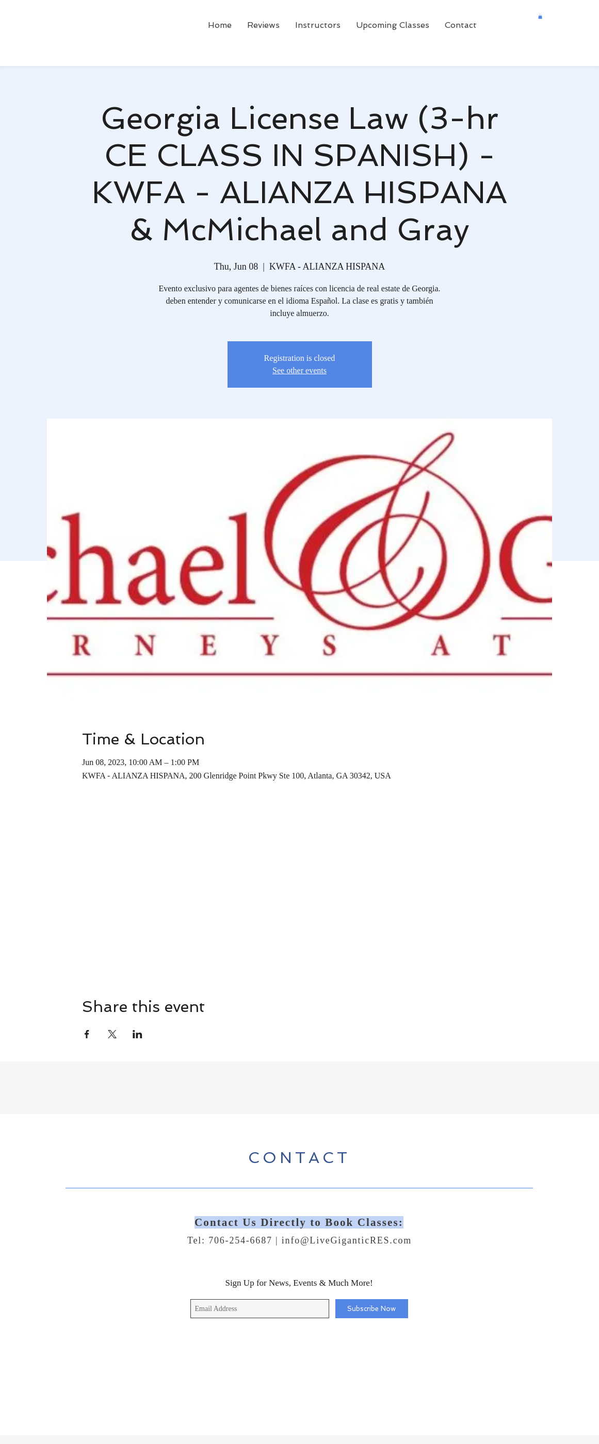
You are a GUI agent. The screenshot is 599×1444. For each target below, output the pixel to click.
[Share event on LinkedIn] (137, 1034)
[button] (540, 16)
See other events (299, 370)
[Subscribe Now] (371, 1308)
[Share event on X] (112, 1034)
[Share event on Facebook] (87, 1034)
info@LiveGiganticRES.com (347, 1240)
